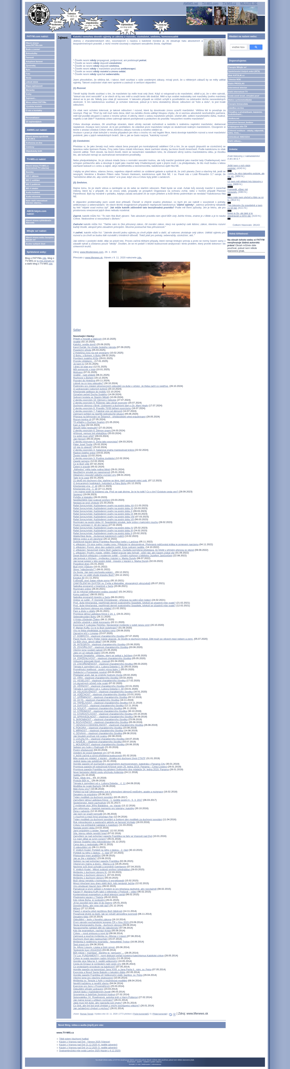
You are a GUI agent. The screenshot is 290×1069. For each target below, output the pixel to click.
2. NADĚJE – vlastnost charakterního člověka (97, 741)
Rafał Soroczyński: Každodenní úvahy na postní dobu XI (103, 508)
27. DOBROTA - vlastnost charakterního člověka (98, 636)
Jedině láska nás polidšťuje (87, 761)
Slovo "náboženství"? (84, 569)
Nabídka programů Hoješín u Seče (91, 597)
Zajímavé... (31, 98)
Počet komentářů (141, 1014)
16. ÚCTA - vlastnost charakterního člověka (96, 700)
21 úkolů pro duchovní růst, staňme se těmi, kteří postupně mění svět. (110, 480)
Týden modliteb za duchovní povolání (93, 797)
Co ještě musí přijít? (83, 436)
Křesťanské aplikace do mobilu (89, 391)
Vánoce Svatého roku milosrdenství (92, 841)
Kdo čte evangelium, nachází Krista (92, 930)
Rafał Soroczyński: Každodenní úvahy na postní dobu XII (103, 505)
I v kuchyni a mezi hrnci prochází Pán (93, 816)
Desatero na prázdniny (85, 794)
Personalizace (32, 117)
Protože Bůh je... (82, 780)
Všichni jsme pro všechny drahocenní (93, 977)
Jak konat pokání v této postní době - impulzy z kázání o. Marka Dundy (111, 561)
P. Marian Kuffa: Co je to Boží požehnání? (95, 627)
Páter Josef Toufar (82, 444)
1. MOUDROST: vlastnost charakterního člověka (98, 744)
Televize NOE (234, 79)
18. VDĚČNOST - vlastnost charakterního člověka (99, 694)
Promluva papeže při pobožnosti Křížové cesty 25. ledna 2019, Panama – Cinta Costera (120, 766)
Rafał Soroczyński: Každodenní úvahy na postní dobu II (102, 533)
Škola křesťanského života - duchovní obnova (97, 925)
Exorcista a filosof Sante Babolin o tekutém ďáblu (99, 972)
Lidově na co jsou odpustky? (88, 383)
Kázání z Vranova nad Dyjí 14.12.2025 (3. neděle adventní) (88, 1047)
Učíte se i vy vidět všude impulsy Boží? (94, 575)
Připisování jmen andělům (87, 855)
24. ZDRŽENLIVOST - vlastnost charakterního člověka (102, 658)
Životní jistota (80, 455)
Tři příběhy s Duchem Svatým (89, 422)
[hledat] (238, 47)
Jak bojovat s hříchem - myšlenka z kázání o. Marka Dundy (104, 558)
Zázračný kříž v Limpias (85, 633)
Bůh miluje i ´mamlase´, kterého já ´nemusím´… (98, 952)
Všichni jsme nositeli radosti (88, 650)
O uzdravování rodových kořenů (90, 388)
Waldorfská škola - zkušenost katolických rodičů (98, 536)
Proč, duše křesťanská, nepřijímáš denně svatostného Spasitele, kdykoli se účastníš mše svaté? (124, 602)
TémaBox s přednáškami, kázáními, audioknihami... (245, 113)
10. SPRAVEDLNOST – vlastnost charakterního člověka (103, 716)
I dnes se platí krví (83, 366)
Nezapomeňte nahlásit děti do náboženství (96, 927)
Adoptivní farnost (34, 61)
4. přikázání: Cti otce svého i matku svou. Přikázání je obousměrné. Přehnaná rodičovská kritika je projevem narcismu (135, 544)
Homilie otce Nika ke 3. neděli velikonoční (95, 961)
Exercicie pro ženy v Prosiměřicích (91, 986)
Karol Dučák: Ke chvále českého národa (94, 347)
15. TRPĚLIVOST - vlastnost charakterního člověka (100, 702)
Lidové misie (32, 82)
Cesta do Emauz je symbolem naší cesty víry (97, 964)
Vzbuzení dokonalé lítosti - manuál (91, 661)
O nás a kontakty (34, 110)
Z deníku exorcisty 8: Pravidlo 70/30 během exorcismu (102, 408)
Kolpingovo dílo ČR (237, 126)
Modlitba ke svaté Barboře (87, 786)
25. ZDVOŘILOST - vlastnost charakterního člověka (100, 647)
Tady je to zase (81, 477)
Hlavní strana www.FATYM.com (34, 44)
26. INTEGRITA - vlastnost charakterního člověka (99, 644)
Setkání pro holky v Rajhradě (88, 747)
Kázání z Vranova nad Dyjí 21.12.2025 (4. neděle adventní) (88, 1044)
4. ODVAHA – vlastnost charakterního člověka (97, 733)
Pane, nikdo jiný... (82, 777)
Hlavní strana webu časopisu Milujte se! (40, 238)
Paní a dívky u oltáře (84, 611)
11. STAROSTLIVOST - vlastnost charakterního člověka (103, 713)
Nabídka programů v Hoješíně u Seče (93, 586)
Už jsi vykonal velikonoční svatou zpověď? (95, 591)
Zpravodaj (31, 65)
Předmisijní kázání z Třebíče (88, 897)
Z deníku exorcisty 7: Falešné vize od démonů (97, 411)
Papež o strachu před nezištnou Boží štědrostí (97, 911)
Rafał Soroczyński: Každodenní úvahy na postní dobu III (103, 530)
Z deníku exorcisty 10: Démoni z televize (94, 400)
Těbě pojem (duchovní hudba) (74, 1039)
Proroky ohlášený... (83, 361)
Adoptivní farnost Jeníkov (240, 122)
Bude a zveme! (33, 49)
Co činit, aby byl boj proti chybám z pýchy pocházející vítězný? (106, 1005)
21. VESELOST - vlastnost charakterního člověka (99, 680)
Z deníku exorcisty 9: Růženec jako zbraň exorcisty (100, 402)
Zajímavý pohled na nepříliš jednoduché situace (98, 413)
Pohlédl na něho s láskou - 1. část (91, 852)
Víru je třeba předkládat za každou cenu (94, 630)
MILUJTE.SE (248, 3)
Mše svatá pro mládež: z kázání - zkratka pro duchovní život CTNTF (109, 758)
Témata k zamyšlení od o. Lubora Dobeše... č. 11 (99, 783)
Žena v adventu (81, 811)
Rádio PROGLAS (236, 83)
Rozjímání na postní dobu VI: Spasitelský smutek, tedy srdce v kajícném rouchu (115, 522)
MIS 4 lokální (32, 188)
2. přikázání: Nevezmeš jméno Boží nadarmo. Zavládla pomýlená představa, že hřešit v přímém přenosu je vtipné (133, 550)
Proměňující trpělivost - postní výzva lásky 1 (96, 669)
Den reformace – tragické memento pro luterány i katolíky (103, 808)
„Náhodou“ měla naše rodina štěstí (91, 469)
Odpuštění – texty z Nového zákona (92, 919)
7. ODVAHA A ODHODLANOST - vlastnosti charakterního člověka (108, 725)
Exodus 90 (78, 577)
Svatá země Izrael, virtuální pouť (243, 96)
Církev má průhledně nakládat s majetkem (95, 825)
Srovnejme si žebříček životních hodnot (94, 994)
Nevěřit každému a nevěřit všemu (91, 983)
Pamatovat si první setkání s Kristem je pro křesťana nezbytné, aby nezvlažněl (114, 888)
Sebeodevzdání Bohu (84, 616)
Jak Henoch (79, 438)
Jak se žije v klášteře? (85, 858)
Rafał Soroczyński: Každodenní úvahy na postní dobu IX (103, 513)
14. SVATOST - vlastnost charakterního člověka (98, 705)
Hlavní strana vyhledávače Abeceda (38, 221)
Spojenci (77, 494)
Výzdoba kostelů (34, 106)
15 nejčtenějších (33, 122)
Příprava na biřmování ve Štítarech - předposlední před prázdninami (109, 416)
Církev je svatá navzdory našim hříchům (94, 958)
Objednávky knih (34, 151)
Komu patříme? (81, 594)
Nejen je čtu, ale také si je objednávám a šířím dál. (240, 214)
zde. (139, 257)
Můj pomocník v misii (84, 369)
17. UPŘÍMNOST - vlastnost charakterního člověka (100, 697)
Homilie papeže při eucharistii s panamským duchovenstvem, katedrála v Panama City (119, 763)
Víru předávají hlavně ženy (87, 886)
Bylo (28, 70)
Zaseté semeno (81, 461)
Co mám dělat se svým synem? (90, 838)
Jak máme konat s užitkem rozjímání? (93, 1000)
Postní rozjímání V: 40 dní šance (90, 525)
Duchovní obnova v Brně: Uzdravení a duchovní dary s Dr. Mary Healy (110, 405)
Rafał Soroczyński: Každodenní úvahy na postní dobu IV (103, 527)
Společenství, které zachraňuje (89, 802)
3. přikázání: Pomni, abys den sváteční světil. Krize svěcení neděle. (109, 547)
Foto (28, 74)
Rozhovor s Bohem (83, 377)
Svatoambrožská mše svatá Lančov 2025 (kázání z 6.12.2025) (90, 1050)
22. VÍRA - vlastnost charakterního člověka (95, 677)
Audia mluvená (33, 196)
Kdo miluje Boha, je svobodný (89, 900)
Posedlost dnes (81, 563)
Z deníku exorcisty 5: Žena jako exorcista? (95, 441)
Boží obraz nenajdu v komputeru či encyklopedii (98, 880)
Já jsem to (78, 363)
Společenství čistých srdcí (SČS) (244, 71)
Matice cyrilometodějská (240, 100)
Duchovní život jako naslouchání (90, 939)
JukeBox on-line (236, 108)
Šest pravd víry (81, 944)
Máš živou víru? (81, 788)
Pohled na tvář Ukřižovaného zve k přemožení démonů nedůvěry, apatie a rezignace (118, 791)
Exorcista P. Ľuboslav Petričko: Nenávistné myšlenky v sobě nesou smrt (111, 625)
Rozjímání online (82, 588)
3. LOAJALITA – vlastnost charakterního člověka (98, 738)
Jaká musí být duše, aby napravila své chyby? (97, 1002)
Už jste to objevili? (82, 447)
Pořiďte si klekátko (83, 497)
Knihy (28, 94)
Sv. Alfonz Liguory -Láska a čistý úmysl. (94, 947)
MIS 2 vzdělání (33, 180)
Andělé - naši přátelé (84, 375)
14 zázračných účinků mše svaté (90, 683)
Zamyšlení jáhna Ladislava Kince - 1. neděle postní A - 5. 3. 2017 (107, 800)
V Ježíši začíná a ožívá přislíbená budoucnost (97, 755)
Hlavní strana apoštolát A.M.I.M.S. (37, 137)
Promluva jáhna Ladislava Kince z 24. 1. (94, 613)
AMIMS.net (190, 3)
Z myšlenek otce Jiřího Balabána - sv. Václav (97, 805)
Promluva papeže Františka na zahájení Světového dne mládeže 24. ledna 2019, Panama (121, 769)
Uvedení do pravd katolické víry (90, 752)
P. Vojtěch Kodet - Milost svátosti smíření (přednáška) (102, 869)
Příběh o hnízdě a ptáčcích (87, 338)
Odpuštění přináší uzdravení (88, 989)
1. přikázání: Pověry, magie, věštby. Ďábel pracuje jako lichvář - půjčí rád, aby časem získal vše (124, 552)
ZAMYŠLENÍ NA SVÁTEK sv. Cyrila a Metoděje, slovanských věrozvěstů (111, 583)
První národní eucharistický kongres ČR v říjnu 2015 (101, 922)
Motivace (78, 372)
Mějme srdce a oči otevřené (88, 538)
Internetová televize (237, 87)
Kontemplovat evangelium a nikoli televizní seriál (99, 894)
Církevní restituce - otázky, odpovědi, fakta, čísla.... (246, 131)
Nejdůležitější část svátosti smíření (91, 500)
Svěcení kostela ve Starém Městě (91, 397)
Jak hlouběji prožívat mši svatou (90, 736)
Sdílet (77, 330)
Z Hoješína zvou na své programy (91, 352)
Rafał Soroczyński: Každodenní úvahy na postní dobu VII (103, 519)
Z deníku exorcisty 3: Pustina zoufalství (94, 458)
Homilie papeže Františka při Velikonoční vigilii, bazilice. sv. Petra (107, 975)
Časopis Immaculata (238, 104)
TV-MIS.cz (229, 3)
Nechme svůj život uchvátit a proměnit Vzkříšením (99, 866)
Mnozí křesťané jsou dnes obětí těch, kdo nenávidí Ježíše (103, 883)
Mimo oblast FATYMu (36, 102)
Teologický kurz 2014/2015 (87, 950)
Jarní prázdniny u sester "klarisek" (91, 830)
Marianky (30, 90)
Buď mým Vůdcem (83, 566)
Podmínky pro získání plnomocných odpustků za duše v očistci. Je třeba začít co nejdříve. (121, 386)
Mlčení (76, 908)
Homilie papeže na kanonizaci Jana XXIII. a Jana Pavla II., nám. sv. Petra (112, 969)
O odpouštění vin (82, 847)
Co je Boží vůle (81, 463)
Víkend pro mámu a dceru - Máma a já (93, 863)
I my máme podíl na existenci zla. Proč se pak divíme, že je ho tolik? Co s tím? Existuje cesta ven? (126, 491)
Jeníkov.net (233, 118)
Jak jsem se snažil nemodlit (87, 813)
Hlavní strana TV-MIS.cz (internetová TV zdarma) (37, 167)
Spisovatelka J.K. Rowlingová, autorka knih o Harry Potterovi (105, 997)
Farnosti (30, 57)
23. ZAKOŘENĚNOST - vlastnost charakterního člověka (103, 663)
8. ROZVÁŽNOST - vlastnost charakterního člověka (100, 722)
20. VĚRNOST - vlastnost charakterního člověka (98, 686)
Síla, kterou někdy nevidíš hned (90, 833)
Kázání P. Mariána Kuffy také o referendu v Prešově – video (105, 891)
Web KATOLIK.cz (236, 75)
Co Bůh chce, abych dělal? (87, 641)
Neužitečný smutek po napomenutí (91, 472)
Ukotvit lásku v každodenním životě (92, 991)
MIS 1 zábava (32, 176)
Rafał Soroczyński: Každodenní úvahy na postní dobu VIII (103, 516)
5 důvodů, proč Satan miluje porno (91, 580)
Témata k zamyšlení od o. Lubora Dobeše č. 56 (98, 666)
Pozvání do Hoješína (84, 380)
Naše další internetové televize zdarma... (36, 201)
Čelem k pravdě (81, 466)
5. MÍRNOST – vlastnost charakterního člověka (98, 730)
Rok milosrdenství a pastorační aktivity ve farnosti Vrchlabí (104, 822)
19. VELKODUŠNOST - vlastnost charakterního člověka (103, 691)
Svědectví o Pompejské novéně (90, 672)
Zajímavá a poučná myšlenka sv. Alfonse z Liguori (100, 936)
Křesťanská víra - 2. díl (85, 486)
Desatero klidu (80, 916)
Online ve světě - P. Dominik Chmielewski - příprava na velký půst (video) (112, 600)
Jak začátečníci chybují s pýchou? (91, 1008)
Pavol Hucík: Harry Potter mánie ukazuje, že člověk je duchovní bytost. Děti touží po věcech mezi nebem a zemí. (133, 638)
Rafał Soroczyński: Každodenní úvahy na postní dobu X (102, 511)
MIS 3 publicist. (33, 184)
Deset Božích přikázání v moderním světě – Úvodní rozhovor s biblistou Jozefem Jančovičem (122, 555)
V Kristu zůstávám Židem (86, 619)
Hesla (28, 78)
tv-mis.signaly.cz (45, 260)
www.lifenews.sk (94, 257)
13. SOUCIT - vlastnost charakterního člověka (97, 708)
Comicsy (30, 147)
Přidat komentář (160, 1014)
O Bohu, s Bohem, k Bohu (87, 355)
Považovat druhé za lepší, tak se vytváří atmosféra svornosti (105, 914)
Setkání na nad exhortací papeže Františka (96, 861)
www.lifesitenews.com (91, 252)
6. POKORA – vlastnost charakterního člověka (97, 727)
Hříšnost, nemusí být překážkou (90, 433)
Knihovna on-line (34, 143)
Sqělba (76, 775)
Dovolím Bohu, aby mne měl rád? (91, 905)
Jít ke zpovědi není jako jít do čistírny (92, 902)
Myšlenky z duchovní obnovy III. (90, 872)
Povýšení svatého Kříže (85, 358)
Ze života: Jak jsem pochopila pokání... (93, 572)
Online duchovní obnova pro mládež (92, 608)
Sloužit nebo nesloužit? (85, 427)
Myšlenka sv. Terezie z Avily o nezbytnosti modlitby (100, 980)
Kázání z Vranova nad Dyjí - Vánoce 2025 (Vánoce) (84, 1041)
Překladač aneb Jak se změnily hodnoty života (97, 675)
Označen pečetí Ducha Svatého (90, 394)
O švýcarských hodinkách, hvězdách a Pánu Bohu (100, 483)
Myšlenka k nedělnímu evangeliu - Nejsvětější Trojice (101, 941)
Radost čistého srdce (84, 452)
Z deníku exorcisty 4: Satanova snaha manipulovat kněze (104, 450)
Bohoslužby (31, 53)
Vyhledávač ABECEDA (239, 137)
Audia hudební (33, 192)
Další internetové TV (238, 92)
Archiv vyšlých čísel (35, 244)
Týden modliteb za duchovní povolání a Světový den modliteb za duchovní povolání (117, 819)
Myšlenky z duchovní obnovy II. (90, 875)
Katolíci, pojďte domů (84, 344)
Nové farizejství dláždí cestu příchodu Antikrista (98, 772)
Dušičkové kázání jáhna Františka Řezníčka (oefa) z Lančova (105, 541)
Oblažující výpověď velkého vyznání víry (94, 475)
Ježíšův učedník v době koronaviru (91, 622)
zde (44, 258)
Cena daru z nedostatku (86, 844)
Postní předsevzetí (83, 750)
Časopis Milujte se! (237, 67)
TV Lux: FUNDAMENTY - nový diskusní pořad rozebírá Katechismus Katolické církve (118, 955)
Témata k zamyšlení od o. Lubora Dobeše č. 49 (98, 688)
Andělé (76, 341)
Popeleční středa (82, 350)
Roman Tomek (86, 1014)
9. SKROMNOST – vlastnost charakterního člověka (100, 719)
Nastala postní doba (84, 827)
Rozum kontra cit (82, 419)
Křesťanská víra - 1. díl (85, 488)
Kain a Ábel (79, 425)
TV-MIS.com (210, 3)
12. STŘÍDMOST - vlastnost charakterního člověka (100, 711)
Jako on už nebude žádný (86, 652)
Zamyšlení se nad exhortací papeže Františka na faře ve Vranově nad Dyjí (112, 836)
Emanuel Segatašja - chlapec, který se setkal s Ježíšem (103, 655)
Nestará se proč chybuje (86, 502)
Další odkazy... (235, 141)
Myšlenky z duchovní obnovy (88, 877)
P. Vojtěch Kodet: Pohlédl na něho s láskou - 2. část (100, 850)
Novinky (30, 172)
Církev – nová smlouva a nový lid (90, 933)
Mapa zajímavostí (34, 86)
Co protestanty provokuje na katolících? (94, 966)
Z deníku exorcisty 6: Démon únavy (92, 430)
